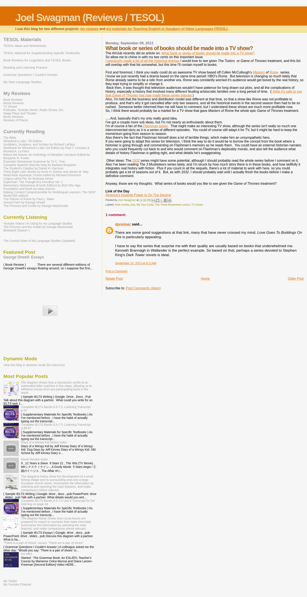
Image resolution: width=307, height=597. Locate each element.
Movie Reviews (13, 103)
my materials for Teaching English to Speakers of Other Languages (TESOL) (166, 29)
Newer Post (114, 278)
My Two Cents (145, 204)
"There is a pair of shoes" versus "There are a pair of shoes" (43, 543)
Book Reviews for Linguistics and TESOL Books (37, 60)
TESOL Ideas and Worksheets (24, 46)
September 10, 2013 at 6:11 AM (135, 263)
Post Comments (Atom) (143, 288)
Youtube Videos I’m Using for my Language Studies (37, 223)
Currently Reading (24, 131)
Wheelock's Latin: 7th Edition (22, 141)
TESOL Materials (22, 39)
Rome (273, 72)
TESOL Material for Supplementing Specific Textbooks (41, 53)
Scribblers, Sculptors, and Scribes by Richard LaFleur (39, 144)
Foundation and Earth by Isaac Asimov (29, 188)
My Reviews (16, 93)
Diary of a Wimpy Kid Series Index (44, 442)
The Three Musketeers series (172, 204)
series (155, 126)
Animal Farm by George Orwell (24, 202)
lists (132, 204)
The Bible (9, 137)
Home (205, 278)
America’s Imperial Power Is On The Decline (138, 195)
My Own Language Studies (22, 82)
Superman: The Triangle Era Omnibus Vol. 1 (33, 182)
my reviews (89, 29)
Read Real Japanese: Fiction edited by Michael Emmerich (42, 175)
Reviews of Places (15, 120)
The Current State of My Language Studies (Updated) (39, 240)
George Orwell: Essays (23, 257)
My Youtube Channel (17, 584)
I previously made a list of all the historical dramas (143, 61)
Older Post (296, 278)
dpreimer (123, 224)
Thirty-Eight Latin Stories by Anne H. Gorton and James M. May (46, 171)
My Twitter (10, 581)
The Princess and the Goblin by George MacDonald (38, 227)
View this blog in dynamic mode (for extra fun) (34, 365)
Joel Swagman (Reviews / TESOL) (89, 17)
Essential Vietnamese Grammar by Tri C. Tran (34, 161)
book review (122, 204)
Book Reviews (13, 99)
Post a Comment (116, 271)
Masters (259, 72)
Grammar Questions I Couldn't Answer (30, 74)
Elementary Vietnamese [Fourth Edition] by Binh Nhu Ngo (42, 185)
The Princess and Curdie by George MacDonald (35, 206)
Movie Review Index (34, 459)
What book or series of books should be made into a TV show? (208, 53)
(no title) (26, 553)
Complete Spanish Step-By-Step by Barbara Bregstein (39, 165)
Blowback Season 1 (16, 230)
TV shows (197, 204)
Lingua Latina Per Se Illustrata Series (28, 178)
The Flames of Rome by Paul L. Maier (28, 199)
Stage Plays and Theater (20, 113)
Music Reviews (13, 116)
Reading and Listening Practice (25, 67)
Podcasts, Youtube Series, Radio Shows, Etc (33, 110)
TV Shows (10, 106)
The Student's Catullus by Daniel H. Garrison (33, 168)
